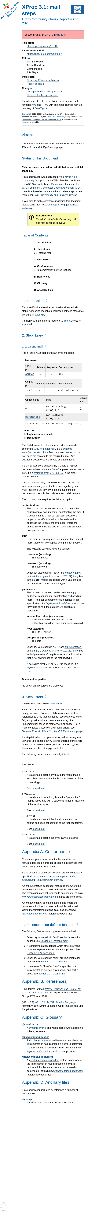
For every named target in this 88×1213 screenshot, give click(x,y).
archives (26, 208)
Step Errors (42, 259)
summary (25, 122)
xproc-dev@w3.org (54, 204)
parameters (32, 417)
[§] (46, 301)
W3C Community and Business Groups (56, 195)
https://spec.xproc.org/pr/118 (42, 46)
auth (28, 408)
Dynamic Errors (30, 731)
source (29, 374)
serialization (34, 423)
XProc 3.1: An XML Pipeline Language (62, 731)
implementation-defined (58, 603)
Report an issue (35, 83)
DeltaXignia (41, 108)
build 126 (60, 34)
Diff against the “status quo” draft (44, 91)
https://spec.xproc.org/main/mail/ (44, 54)
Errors (30, 430)
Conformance (43, 266)
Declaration (33, 437)
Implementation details (40, 434)
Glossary (41, 283)
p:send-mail (42, 253)
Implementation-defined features (53, 270)
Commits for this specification (42, 95)
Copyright (26, 114)
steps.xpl (39, 314)
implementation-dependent (41, 896)
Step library (42, 249)
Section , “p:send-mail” (54, 941)
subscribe (72, 204)
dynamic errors (54, 703)
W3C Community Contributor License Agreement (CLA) (51, 187)
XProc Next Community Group (58, 117)
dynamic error (41, 473)
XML (33, 104)
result (29, 390)
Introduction (42, 242)
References (42, 276)
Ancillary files (43, 290)
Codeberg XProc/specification (43, 80)
